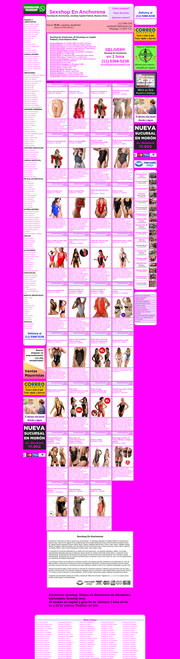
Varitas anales (28, 246)
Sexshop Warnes (56, 59)
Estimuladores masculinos (32, 225)
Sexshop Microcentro (57, 36)
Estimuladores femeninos (32, 223)
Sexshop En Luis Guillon (130, 614)
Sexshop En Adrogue (107, 644)
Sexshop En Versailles (129, 612)
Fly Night (27, 40)
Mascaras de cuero (30, 176)
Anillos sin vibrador (30, 277)
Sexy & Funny (28, 315)
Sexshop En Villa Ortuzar (87, 632)
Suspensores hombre (31, 158)
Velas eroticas (28, 266)
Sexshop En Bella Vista (65, 640)
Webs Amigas (90, 607)
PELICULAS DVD (140, 307)
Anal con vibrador (29, 240)
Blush (26, 301)
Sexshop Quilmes (56, 48)
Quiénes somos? (121, 17)
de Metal (27, 231)
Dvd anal (27, 181)
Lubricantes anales (30, 28)
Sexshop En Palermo (64, 612)
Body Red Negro (75, 477)
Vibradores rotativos (30, 103)
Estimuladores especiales (32, 221)
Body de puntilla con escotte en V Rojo (98, 278)
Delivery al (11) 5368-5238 (34, 335)
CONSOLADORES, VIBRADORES (141, 298)
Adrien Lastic (28, 297)
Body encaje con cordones (56, 377)
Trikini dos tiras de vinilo (99, 228)
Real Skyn (27, 42)
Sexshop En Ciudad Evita (109, 632)
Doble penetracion (30, 283)
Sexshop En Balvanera (43, 642)
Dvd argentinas (29, 183)
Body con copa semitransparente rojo (98, 377)
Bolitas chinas (28, 279)
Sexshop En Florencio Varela (88, 626)
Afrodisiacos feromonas (31, 256)
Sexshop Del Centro (107, 646)
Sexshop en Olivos (85, 612)
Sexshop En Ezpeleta (129, 626)
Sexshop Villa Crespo (57, 45)
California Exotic (29, 305)
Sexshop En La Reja (64, 620)
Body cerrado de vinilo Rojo (57, 228)
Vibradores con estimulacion (33, 81)
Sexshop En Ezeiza (42, 628)
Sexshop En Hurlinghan (108, 622)
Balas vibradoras (29, 213)
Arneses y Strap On (30, 281)
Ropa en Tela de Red (30, 137)
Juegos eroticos (29, 262)
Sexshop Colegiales (57, 60)
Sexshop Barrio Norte (57, 34)
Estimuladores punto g (31, 229)
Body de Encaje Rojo (76, 178)
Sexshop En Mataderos (87, 614)
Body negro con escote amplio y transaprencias (99, 328)
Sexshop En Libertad (129, 616)
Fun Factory (28, 319)
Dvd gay (26, 193)
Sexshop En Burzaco (86, 636)
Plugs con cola (28, 248)
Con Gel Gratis (29, 324)
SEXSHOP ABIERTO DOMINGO (145, 315)
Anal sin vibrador (29, 242)
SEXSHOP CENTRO (141, 310)
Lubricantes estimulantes (32, 32)
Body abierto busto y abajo (122, 228)
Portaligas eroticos (30, 131)
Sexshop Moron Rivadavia (59, 52)
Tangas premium (29, 141)
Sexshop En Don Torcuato (109, 628)
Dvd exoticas (28, 187)
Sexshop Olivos (55, 55)
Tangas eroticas (29, 139)
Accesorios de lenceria (31, 111)
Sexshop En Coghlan (107, 630)
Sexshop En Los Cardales (44, 616)
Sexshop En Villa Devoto (130, 620)
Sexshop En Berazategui (130, 638)
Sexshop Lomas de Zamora (59, 46)
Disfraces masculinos (30, 154)
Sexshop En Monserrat (43, 614)
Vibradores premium (30, 95)
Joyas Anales (28, 244)
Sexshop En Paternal (129, 610)
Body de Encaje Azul (54, 178)
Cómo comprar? (121, 8)
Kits (25, 293)
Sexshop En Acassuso (129, 644)
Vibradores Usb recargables (32, 107)
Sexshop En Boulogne (129, 636)
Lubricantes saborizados (31, 46)
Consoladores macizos (31, 58)
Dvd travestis (28, 207)
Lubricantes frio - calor (31, 34)
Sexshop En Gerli (106, 624)
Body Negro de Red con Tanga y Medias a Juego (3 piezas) (122, 427)
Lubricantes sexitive (30, 50)
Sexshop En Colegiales (87, 630)
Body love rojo (74, 79)
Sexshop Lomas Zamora (43, 644)
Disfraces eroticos (29, 125)
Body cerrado (117, 178)
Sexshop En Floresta (42, 626)
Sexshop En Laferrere (107, 618)
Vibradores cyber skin (31, 83)
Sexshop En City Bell (129, 632)
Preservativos (28, 264)
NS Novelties (28, 307)
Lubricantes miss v (30, 44)
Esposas (27, 260)
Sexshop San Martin (57, 57)
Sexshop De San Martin (43, 648)
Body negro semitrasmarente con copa (78, 377)
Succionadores (29, 215)
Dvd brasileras (28, 185)
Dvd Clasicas (28, 203)
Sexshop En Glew (85, 624)
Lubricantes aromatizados (32, 30)
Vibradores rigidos (29, 93)
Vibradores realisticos (31, 99)
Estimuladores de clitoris (31, 217)
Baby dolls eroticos (30, 115)
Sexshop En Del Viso (129, 628)
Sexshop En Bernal (85, 638)
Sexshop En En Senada (87, 628)
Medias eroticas (29, 129)
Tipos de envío (121, 13)
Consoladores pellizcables (32, 62)
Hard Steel (27, 317)
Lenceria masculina (30, 156)
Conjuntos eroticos (30, 121)
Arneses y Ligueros (30, 113)
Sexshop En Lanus (42, 618)
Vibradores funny (29, 85)
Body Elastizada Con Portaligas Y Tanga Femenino (54, 427)
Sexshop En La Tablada (43, 620)
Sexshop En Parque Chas (44, 612)
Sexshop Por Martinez (64, 646)
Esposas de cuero (29, 166)
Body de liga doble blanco (56, 79)
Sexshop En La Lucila (107, 620)
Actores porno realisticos (31, 56)
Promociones (28, 328)
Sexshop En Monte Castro (109, 612)
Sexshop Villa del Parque (59, 38)
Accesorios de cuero (30, 162)
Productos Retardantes (31, 291)
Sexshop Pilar (55, 64)
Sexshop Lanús (55, 53)
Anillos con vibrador (30, 79)
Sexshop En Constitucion (65, 630)
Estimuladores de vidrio (31, 219)
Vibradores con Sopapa (31, 105)
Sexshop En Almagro (129, 642)
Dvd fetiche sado (29, 189)
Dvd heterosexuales (30, 195)
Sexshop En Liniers (107, 616)
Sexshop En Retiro (42, 610)
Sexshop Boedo (55, 41)
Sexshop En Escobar (64, 628)
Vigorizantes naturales (31, 270)
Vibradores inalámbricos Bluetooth (34, 75)
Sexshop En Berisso (107, 638)
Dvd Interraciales (29, 197)
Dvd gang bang (29, 191)
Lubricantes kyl (29, 38)
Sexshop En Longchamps (87, 616)
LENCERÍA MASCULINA (142, 303)
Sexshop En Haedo (128, 622)
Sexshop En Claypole (43, 632)
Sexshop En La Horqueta (44, 622)
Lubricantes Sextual (30, 52)
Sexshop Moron (55, 50)
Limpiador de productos (31, 26)
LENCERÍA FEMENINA (142, 301)
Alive (25, 299)
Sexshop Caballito (56, 39)
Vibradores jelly (29, 87)
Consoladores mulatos (31, 60)
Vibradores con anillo (30, 275)
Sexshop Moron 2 (141, 277)
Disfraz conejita (96, 427)
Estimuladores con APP (31, 211)
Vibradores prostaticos (31, 97)
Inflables (27, 287)
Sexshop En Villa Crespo (87, 618)
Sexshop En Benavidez (43, 640)
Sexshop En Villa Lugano (65, 624)
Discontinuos (28, 326)
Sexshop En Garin (128, 624)
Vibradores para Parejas (31, 77)
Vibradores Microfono (30, 101)
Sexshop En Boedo (42, 638)
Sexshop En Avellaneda (87, 642)
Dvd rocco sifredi (29, 201)
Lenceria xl (27, 127)
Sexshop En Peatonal (107, 610)
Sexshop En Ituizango (86, 622)
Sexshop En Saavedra (86, 610)
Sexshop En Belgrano (86, 640)
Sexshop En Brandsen (108, 636)
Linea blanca (28, 172)
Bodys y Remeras (29, 150)
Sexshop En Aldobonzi (65, 644)
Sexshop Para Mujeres (141, 264)
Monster (26, 70)
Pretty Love (27, 309)
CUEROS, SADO (140, 305)
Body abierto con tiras (120, 328)
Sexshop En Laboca (129, 618)
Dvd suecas (28, 205)
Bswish (26, 303)
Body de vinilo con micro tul (57, 328)
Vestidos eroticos (29, 145)
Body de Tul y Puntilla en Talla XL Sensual (78, 328)
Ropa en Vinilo (28, 135)
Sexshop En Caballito (64, 636)
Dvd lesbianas (28, 199)
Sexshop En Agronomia (87, 644)
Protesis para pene (30, 289)
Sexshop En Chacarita (43, 634)
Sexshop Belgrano (56, 31)
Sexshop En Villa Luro (107, 626)
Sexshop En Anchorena (77, 12)
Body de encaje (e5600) (77, 129)
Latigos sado (28, 170)
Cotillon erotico (29, 258)
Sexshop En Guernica (43, 624)
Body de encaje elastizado (56, 129)
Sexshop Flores (55, 43)
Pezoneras (27, 268)
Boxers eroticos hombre (31, 152)
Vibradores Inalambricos (31, 91)
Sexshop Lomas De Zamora (109, 640)
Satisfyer (27, 311)
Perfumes (27, 48)
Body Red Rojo (96, 477)
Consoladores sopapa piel (32, 68)
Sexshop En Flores (64, 626)
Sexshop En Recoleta (64, 610)
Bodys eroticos (28, 117)
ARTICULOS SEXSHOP (142, 295)
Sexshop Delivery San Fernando (89, 646)
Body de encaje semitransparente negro (99, 128)
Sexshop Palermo (56, 32)
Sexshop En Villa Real (129, 634)
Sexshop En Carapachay (108, 634)
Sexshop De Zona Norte (130, 646)
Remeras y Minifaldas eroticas (33, 133)
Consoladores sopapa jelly (32, 66)
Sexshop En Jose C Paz (65, 622)
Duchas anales (29, 238)
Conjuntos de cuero (30, 164)
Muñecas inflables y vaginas (33, 233)
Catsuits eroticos (29, 119)
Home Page (50, 69)
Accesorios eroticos (30, 252)
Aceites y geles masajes (31, 24)
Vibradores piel (29, 89)
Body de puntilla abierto (55, 278)
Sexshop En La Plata (86, 620)
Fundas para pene (30, 285)
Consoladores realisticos (31, 64)
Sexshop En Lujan (106, 614)
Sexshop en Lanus (63, 618)
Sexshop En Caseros (86, 634)
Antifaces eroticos (29, 254)
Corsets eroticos (29, 123)
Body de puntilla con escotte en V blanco (76, 278)
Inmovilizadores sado (30, 168)
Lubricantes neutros (30, 36)
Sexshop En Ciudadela (65, 632)
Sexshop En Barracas (129, 640)
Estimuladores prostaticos (32, 227)
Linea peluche (28, 174)
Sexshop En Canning (42, 636)
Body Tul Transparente (99, 79)
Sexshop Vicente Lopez (58, 62)
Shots (26, 313)
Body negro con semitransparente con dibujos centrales (76, 427)
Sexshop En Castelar (64, 634)
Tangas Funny (28, 143)
